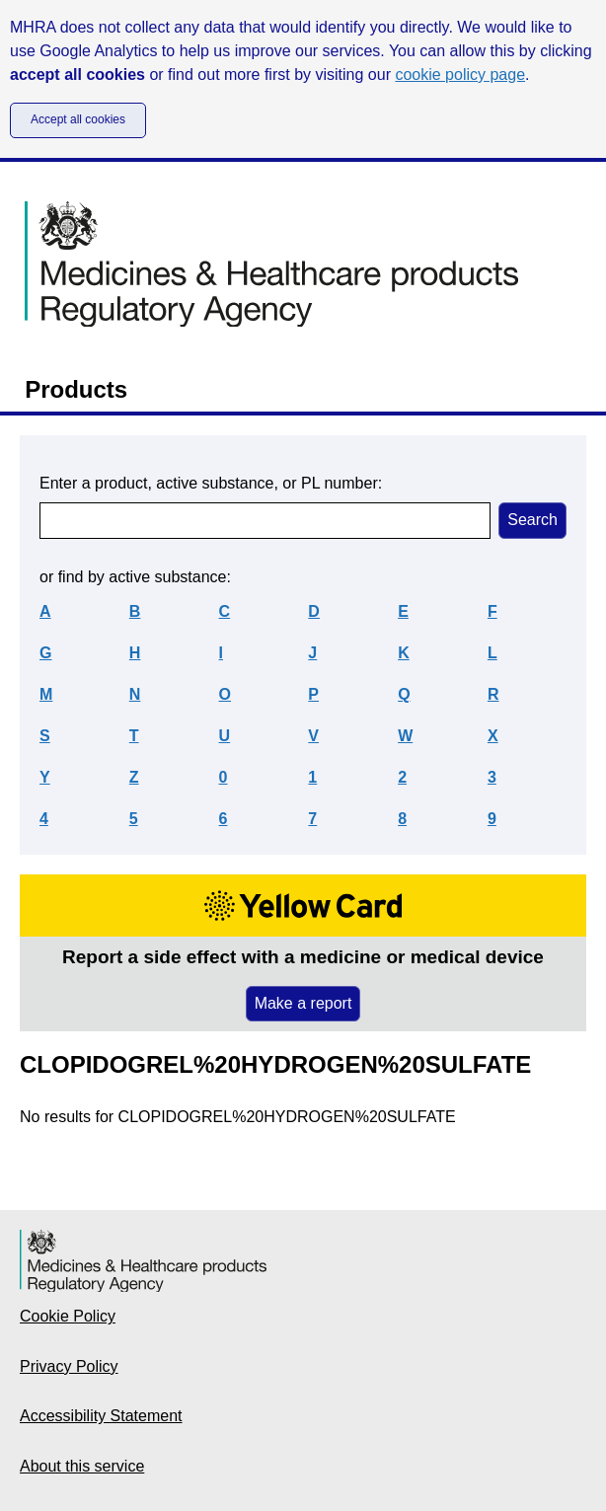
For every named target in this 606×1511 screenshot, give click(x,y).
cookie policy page (460, 74)
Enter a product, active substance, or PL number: (210, 483)
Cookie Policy (67, 1316)
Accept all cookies (78, 119)
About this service (82, 1466)
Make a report (303, 1003)
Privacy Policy (69, 1366)
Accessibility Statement (101, 1415)
